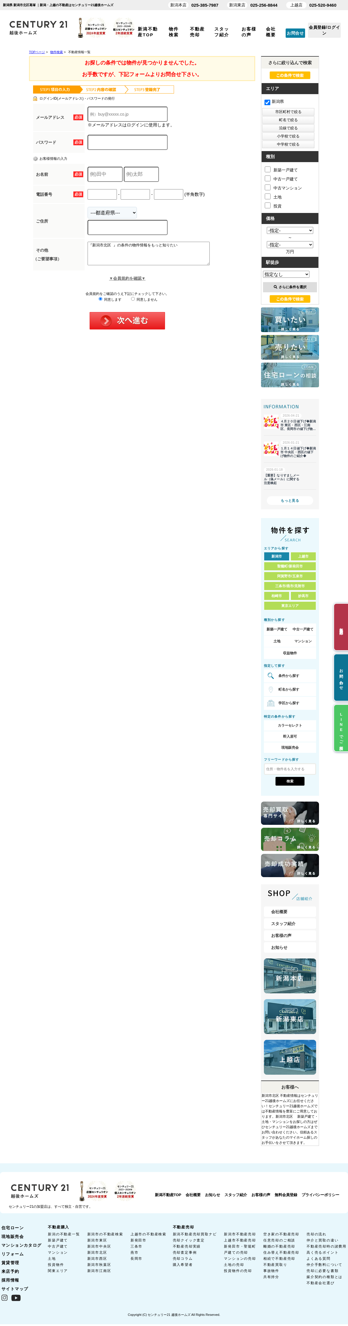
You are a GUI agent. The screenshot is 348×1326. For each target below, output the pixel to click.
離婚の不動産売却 (279, 1246)
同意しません (144, 304)
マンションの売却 (240, 1259)
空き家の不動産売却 (281, 1234)
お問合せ (295, 33)
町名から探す (288, 689)
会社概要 (279, 911)
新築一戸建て (281, 169)
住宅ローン (12, 1227)
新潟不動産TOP (168, 1195)
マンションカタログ (21, 1245)
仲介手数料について (324, 1265)
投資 (273, 205)
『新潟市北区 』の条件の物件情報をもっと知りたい (156, 256)
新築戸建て (58, 1240)
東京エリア (290, 606)
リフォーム (12, 1254)
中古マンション (283, 187)
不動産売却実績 (187, 1246)
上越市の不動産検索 (148, 1234)
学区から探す (288, 703)
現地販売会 (290, 748)
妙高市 (303, 596)
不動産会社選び (321, 1283)
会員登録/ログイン (324, 30)
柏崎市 (276, 596)
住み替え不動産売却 (281, 1252)
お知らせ (279, 947)
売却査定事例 (185, 1252)
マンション (303, 641)
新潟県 (274, 101)
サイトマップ (14, 1288)
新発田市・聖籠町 (240, 1246)
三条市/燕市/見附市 (290, 586)
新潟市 (276, 556)
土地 (273, 196)
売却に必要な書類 (322, 1271)
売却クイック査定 (189, 1240)
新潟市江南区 (99, 1271)
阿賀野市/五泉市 (289, 576)
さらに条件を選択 (290, 287)
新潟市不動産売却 (240, 1234)
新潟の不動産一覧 (64, 1234)
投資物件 (56, 1265)
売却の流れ (317, 1234)
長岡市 (136, 1259)
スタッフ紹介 (283, 923)
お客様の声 (281, 935)
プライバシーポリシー (320, 1195)
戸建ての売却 (236, 1252)
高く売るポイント (322, 1252)
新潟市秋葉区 (99, 1265)
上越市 (303, 556)
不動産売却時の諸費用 (327, 1246)
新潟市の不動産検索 (105, 1234)
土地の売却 (234, 1265)
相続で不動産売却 (279, 1259)
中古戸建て (58, 1246)
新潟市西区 (97, 1259)
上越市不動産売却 (240, 1240)
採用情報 (10, 1280)
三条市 (136, 1246)
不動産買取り (275, 1265)
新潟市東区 (97, 1240)
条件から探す (288, 676)
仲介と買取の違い (322, 1240)
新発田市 (138, 1240)
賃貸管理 (10, 1262)
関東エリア (58, 1271)
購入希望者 (183, 1265)
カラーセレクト (290, 725)
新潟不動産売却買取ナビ (195, 1234)
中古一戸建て (281, 178)
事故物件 (271, 1271)
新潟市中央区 (99, 1246)
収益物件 (290, 653)
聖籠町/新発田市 (289, 566)
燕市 (134, 1252)
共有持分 (271, 1277)
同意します (110, 304)
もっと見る (290, 501)
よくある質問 (319, 1259)
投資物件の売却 (238, 1271)
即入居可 (290, 736)
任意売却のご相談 (279, 1240)
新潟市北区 (97, 1252)
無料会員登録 (286, 1195)
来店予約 (10, 1271)
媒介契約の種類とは (324, 1277)
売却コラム (183, 1259)
